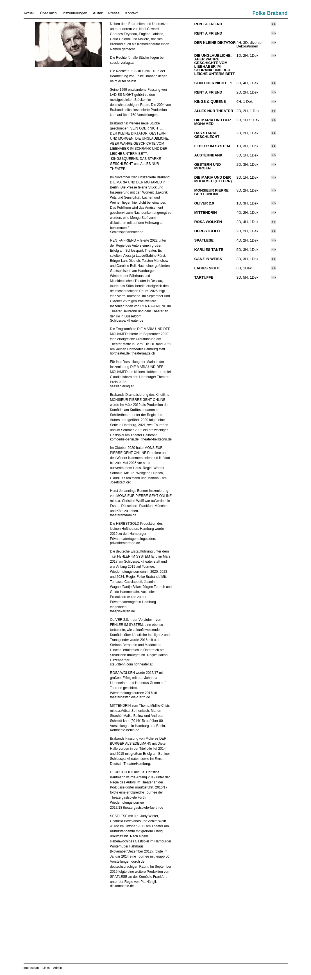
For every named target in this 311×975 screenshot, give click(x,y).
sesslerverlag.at (122, 63)
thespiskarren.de (122, 611)
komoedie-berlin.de (124, 439)
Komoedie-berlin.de (124, 730)
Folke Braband (269, 13)
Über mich (48, 13)
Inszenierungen (74, 13)
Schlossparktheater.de (127, 232)
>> (273, 24)
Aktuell (29, 13)
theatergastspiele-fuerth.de (130, 697)
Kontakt (131, 13)
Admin (57, 967)
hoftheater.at (143, 664)
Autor (98, 13)
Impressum (31, 967)
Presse (113, 13)
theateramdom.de (123, 515)
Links (46, 967)
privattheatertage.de (125, 543)
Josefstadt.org (120, 482)
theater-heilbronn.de (157, 439)
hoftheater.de (120, 353)
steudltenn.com (121, 664)
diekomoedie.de (122, 886)
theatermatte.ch (143, 353)
